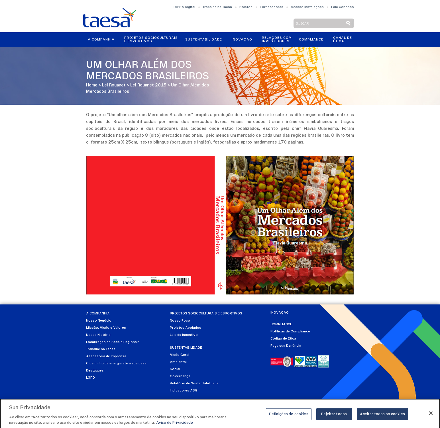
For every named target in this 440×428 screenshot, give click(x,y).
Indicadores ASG (183, 390)
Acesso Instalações (307, 7)
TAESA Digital (184, 7)
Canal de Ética (342, 39)
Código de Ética (283, 338)
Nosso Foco (180, 320)
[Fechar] (431, 415)
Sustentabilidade (203, 39)
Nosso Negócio (98, 320)
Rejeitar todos (334, 416)
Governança (180, 376)
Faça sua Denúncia (285, 346)
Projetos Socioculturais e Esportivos (151, 39)
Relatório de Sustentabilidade (194, 383)
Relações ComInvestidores (277, 39)
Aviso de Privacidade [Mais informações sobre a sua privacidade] (174, 425)
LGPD (90, 377)
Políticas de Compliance (290, 331)
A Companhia (101, 39)
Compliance (311, 39)
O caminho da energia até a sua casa (116, 363)
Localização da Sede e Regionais (113, 342)
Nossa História (98, 335)
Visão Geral (179, 355)
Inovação (242, 39)
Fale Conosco (342, 7)
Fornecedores (271, 7)
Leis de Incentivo (184, 335)
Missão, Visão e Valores (106, 328)
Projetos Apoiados (185, 328)
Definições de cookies (288, 416)
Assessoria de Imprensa (106, 356)
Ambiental (178, 362)
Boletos (245, 7)
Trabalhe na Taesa (217, 7)
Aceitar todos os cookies (382, 416)
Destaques (95, 370)
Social (175, 369)
